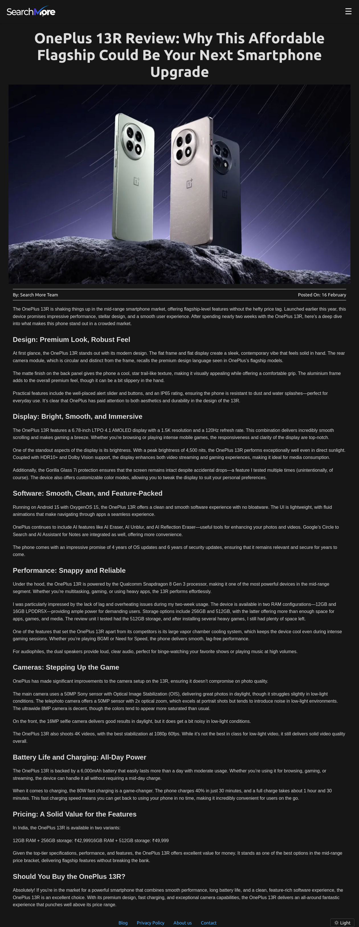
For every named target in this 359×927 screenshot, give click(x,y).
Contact (209, 922)
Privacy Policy (150, 922)
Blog (123, 922)
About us (183, 922)
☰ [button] (348, 11)
